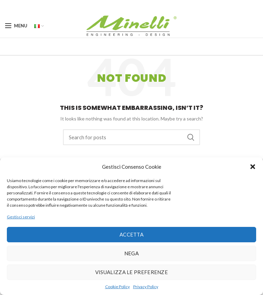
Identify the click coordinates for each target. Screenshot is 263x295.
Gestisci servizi (21, 216)
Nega (131, 253)
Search (190, 137)
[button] (252, 166)
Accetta (131, 234)
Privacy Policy (145, 286)
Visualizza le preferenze (131, 272)
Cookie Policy (117, 286)
